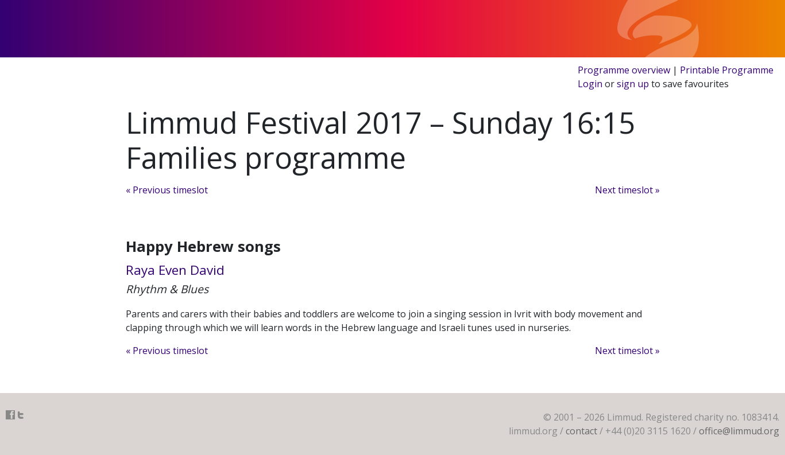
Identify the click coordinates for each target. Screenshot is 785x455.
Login (590, 83)
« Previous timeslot (167, 190)
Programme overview (624, 70)
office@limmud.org (739, 431)
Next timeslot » (627, 190)
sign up (633, 83)
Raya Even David (175, 270)
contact (581, 431)
